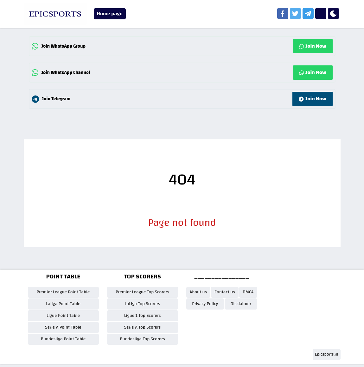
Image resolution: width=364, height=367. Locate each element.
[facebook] (282, 13)
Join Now (312, 46)
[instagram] (320, 13)
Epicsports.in (326, 354)
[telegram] (308, 13)
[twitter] (295, 13)
